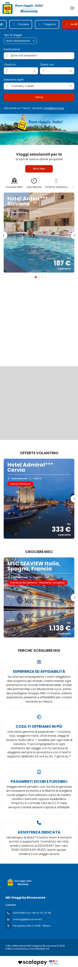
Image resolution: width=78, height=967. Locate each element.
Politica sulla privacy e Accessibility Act (27, 948)
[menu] (72, 8)
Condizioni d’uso (53, 108)
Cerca (39, 97)
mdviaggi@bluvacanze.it (27, 919)
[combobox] (39, 55)
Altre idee (39, 168)
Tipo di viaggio (13, 35)
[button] (2, 24)
